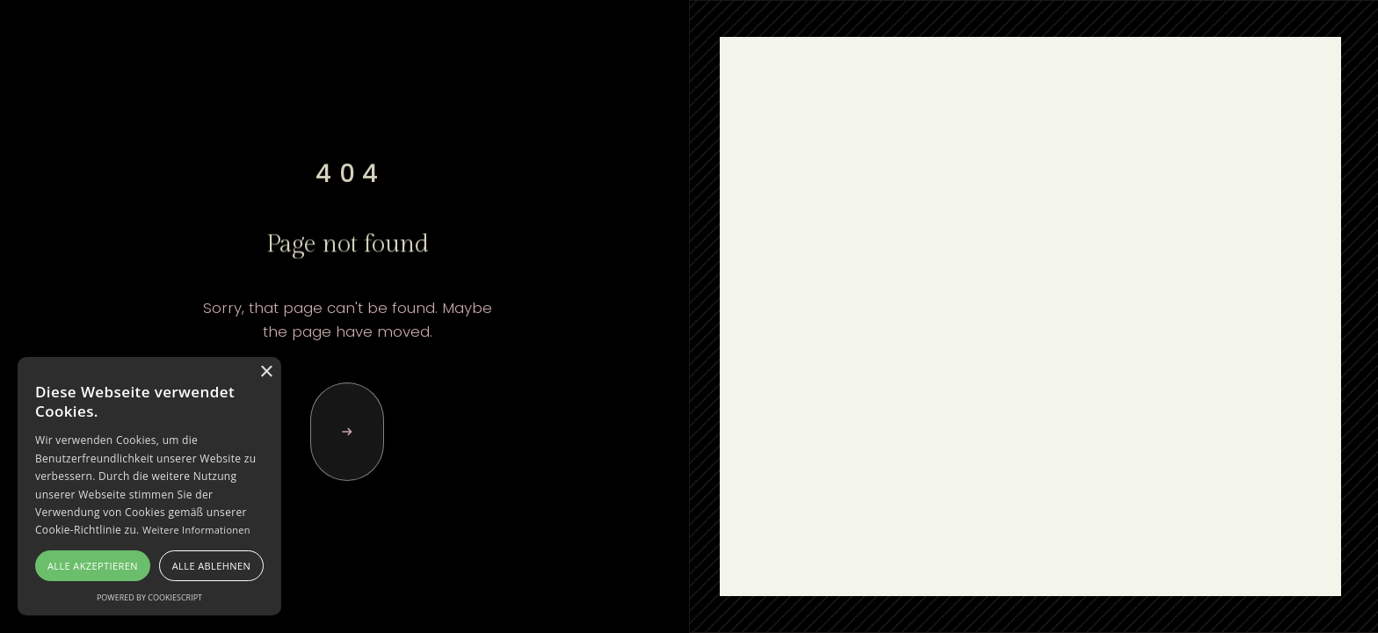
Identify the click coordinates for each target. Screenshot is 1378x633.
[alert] (149, 486)
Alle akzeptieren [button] (92, 565)
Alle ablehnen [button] (211, 565)
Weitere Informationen (196, 529)
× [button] (265, 372)
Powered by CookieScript (149, 597)
